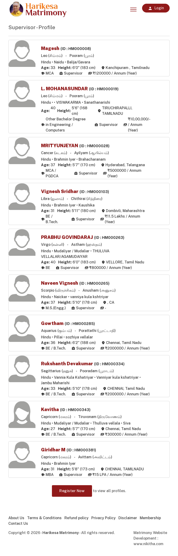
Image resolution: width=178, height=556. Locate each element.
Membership (150, 518)
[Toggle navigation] (133, 8)
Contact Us (18, 523)
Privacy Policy (103, 518)
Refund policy (76, 518)
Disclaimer (127, 518)
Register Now (72, 491)
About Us (16, 518)
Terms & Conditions (44, 518)
